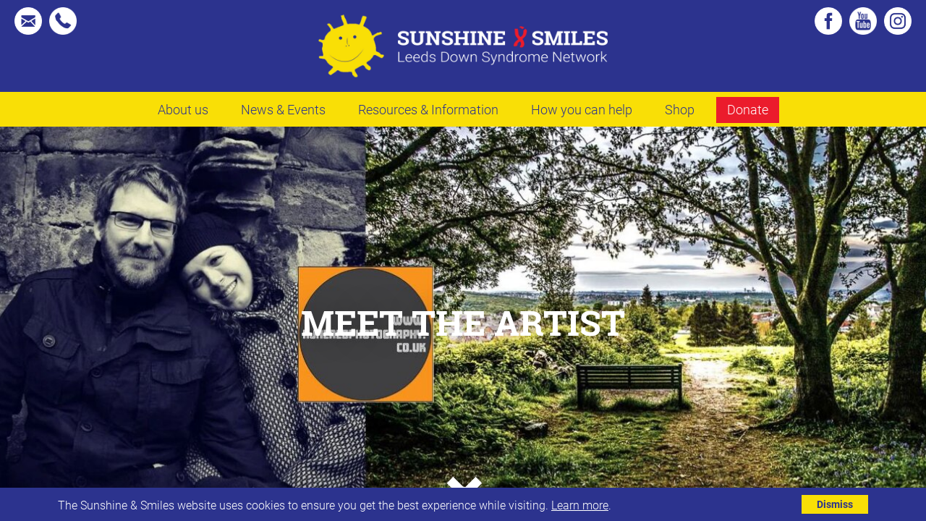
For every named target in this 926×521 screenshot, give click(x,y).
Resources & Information (428, 109)
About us (183, 109)
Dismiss (835, 504)
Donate (747, 109)
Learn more (579, 504)
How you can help (581, 109)
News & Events (283, 109)
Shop (679, 109)
